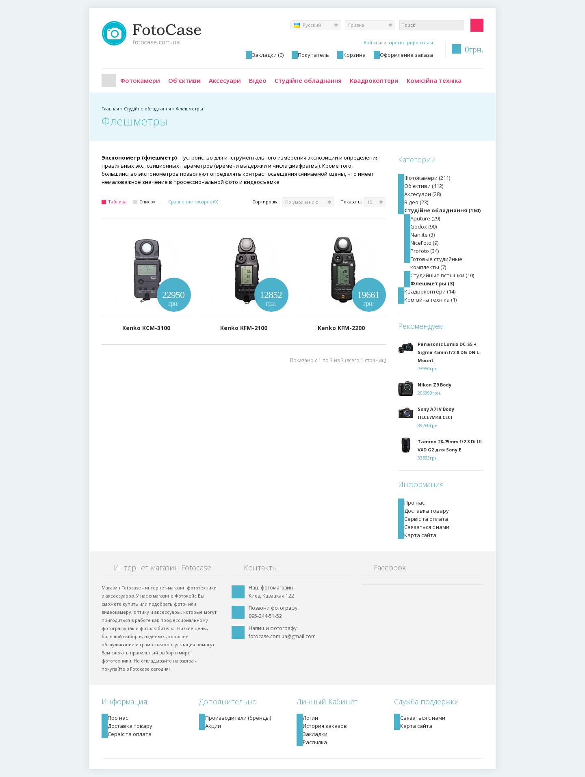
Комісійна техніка (434, 80)
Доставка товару (426, 510)
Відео (257, 80)
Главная (109, 80)
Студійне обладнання (308, 80)
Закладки (315, 734)
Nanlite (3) (422, 234)
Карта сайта (420, 535)
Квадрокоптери (374, 80)
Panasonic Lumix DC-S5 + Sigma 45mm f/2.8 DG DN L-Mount (449, 352)
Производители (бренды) (238, 717)
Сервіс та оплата (426, 518)
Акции (213, 726)
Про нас (414, 502)
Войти (370, 42)
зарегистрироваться (410, 42)
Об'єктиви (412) (423, 186)
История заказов (325, 726)
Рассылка (315, 742)
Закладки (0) (268, 54)
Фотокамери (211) (427, 177)
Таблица (114, 202)
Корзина (354, 54)
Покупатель (313, 54)
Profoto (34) (424, 251)
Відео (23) (416, 202)
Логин (310, 717)
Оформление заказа (406, 54)
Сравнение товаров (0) (193, 202)
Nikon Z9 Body (434, 385)
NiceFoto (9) (424, 242)
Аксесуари (225, 80)
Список (144, 202)
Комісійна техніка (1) (430, 299)
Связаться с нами (426, 527)
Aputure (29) (425, 218)
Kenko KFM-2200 (341, 328)
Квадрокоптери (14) (429, 291)
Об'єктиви (184, 80)
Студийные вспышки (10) (442, 275)
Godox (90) (423, 226)
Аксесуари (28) (422, 194)
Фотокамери (140, 80)
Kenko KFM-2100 (243, 328)
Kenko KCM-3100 (146, 328)
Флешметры (189, 109)
